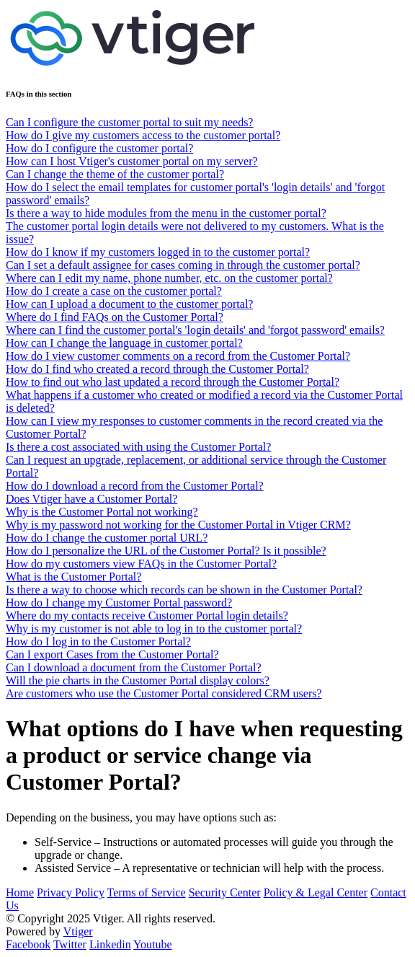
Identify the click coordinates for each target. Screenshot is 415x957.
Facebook (28, 944)
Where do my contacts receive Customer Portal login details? (147, 615)
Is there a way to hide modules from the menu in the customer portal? (166, 213)
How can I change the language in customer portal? (124, 343)
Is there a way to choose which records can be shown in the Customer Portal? (184, 589)
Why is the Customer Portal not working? (102, 512)
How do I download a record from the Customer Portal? (135, 486)
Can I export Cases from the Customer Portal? (112, 654)
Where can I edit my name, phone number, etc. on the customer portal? (169, 278)
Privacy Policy (70, 892)
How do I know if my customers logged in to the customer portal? (158, 252)
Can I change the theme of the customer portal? (115, 174)
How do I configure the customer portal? (99, 148)
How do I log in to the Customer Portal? (98, 641)
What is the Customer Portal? (73, 576)
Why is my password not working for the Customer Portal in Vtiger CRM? (178, 525)
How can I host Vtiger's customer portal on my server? (132, 161)
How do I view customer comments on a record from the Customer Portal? (178, 356)
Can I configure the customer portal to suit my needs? (129, 122)
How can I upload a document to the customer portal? (129, 304)
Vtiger (78, 931)
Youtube (152, 944)
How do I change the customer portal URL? (107, 538)
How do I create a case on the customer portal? (114, 291)
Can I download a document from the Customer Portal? (134, 667)
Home (20, 892)
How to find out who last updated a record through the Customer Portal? (172, 382)
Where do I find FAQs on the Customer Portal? (114, 317)
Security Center (225, 892)
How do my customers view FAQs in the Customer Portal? (141, 563)
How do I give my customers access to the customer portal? (143, 135)
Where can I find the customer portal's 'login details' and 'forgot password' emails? (195, 330)
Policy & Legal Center (315, 892)
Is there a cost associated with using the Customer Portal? (138, 447)
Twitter (69, 944)
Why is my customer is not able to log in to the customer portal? (154, 628)
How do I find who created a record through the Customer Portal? (157, 369)
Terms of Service (146, 892)
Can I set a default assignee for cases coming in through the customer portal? (183, 265)
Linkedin (110, 944)
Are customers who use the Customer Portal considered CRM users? (164, 693)
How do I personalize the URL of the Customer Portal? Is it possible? (166, 550)
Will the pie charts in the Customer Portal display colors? (137, 680)
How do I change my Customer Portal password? (119, 602)
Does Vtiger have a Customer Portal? (91, 499)
